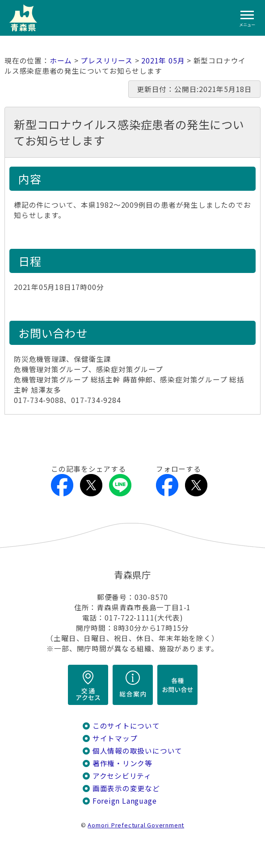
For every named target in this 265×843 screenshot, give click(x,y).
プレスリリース (106, 60)
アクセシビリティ (122, 776)
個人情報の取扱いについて (137, 751)
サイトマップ (115, 738)
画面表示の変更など (126, 788)
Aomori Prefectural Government (136, 825)
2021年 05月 (163, 60)
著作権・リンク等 (122, 763)
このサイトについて (126, 726)
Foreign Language (125, 801)
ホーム (61, 60)
